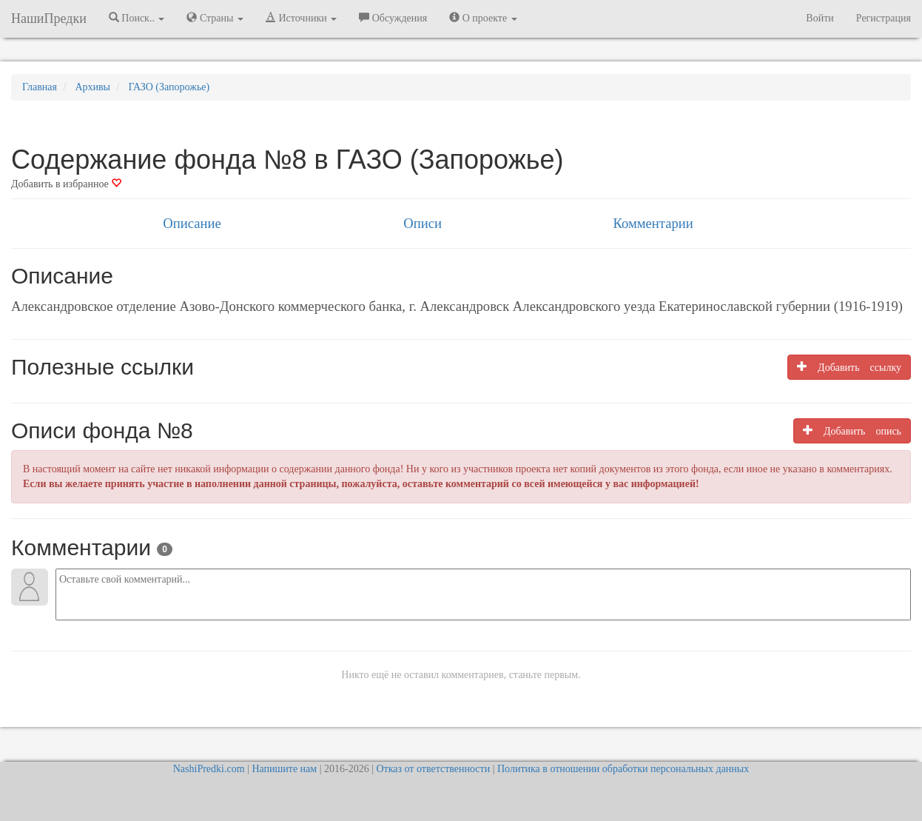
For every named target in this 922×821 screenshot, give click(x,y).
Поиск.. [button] (137, 18)
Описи (422, 223)
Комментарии (653, 223)
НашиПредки (49, 18)
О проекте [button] (482, 18)
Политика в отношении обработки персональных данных (623, 768)
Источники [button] (301, 18)
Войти (819, 18)
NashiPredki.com (209, 768)
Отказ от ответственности (433, 768)
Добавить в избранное (66, 184)
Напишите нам (284, 768)
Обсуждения (393, 18)
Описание (192, 223)
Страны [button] (214, 18)
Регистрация (883, 18)
